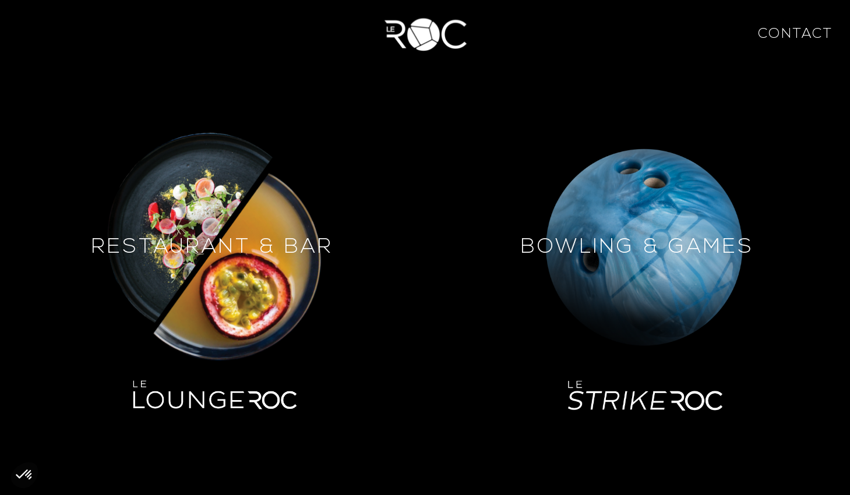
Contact (795, 34)
